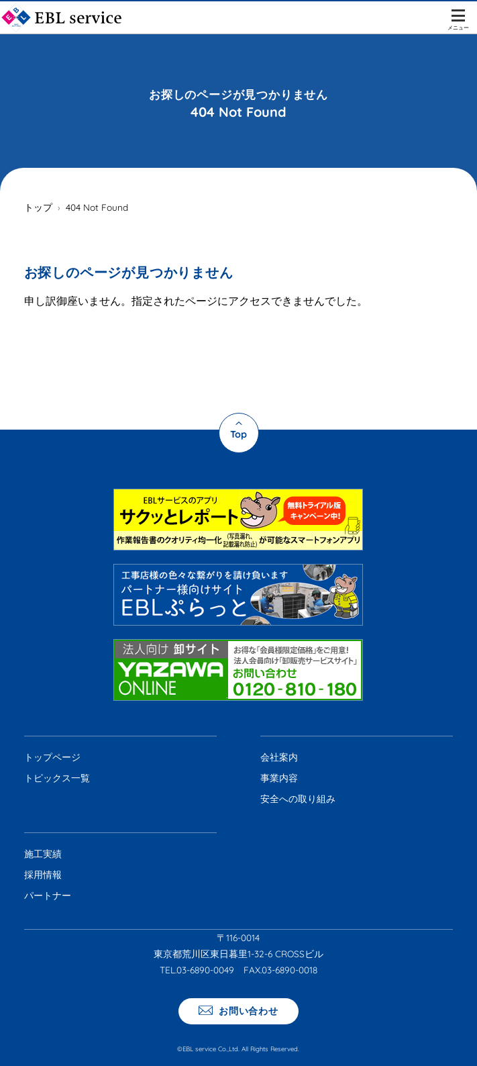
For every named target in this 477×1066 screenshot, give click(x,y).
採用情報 (43, 875)
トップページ (52, 757)
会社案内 (279, 757)
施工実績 (43, 854)
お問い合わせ (246, 1010)
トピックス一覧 (57, 778)
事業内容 (279, 778)
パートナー (47, 895)
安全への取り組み (297, 799)
